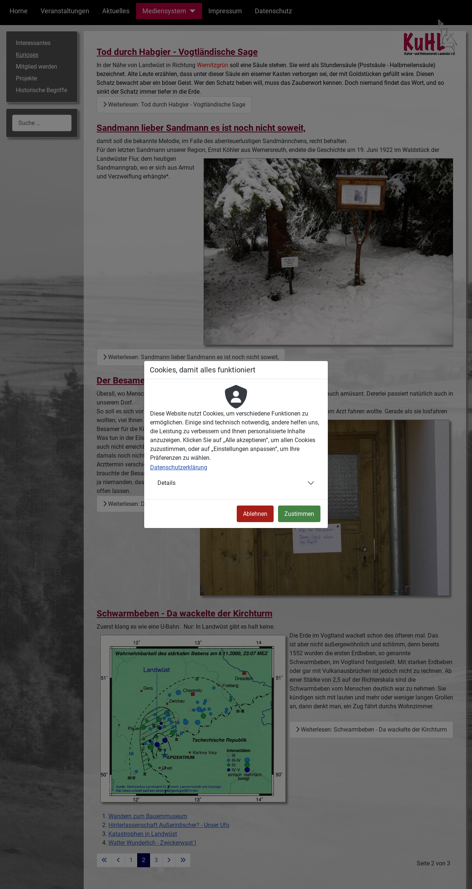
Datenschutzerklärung (178, 467)
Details (166, 482)
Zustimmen (299, 513)
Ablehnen (255, 513)
